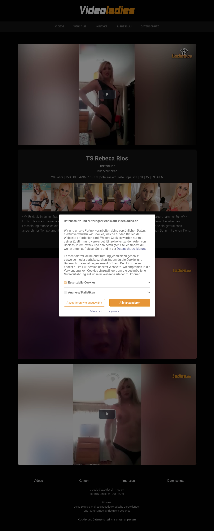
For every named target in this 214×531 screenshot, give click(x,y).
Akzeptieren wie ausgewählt (84, 302)
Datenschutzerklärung (131, 249)
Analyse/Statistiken (79, 292)
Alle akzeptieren (130, 302)
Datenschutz (96, 311)
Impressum (114, 311)
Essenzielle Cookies (79, 282)
